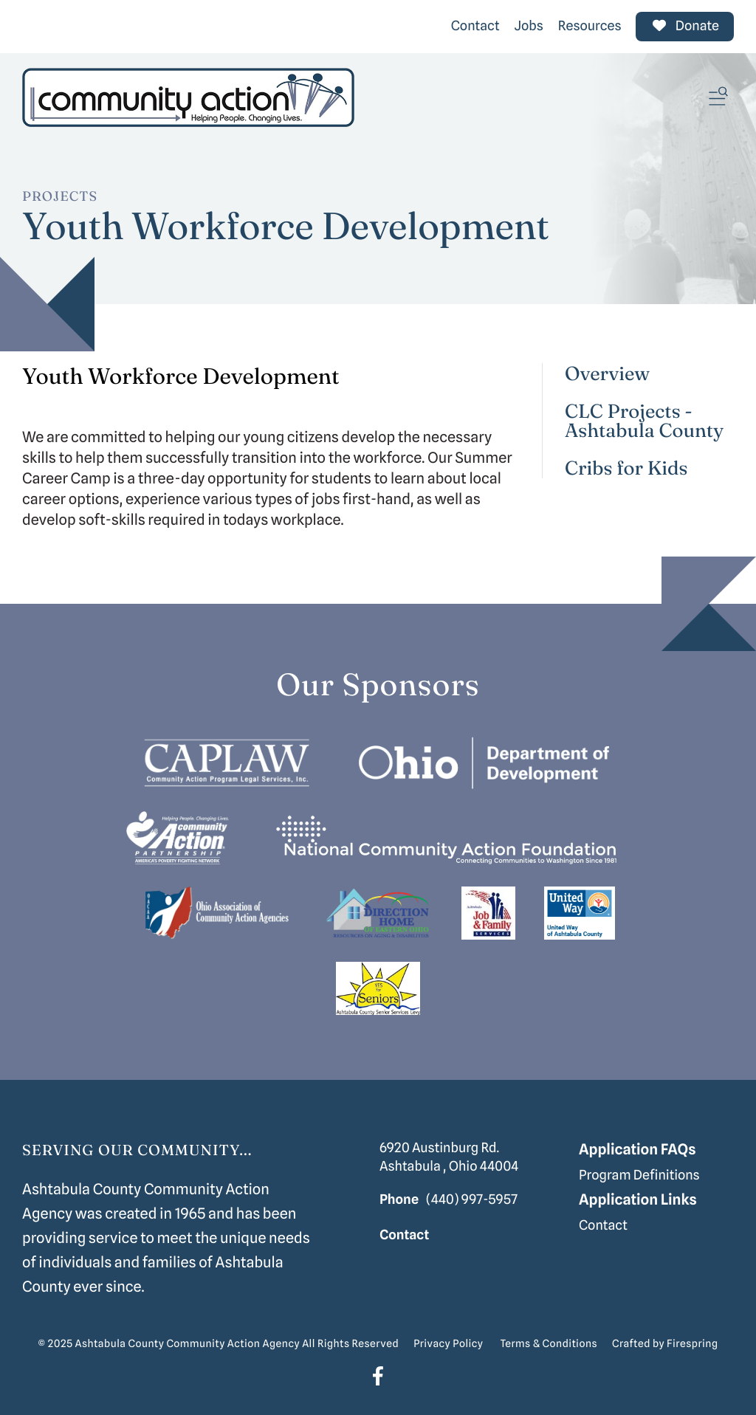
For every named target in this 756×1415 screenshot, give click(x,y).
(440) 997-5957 (472, 1200)
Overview (607, 374)
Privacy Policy (448, 1344)
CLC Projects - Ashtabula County (644, 421)
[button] (718, 97)
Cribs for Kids (626, 468)
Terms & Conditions (548, 1344)
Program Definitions (639, 1175)
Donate (684, 26)
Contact (475, 26)
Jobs (529, 26)
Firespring (692, 1344)
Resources (590, 26)
